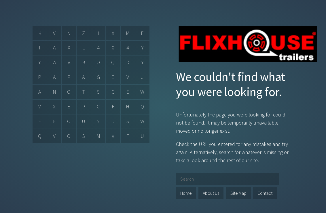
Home (186, 193)
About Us (211, 193)
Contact (264, 193)
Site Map (238, 193)
